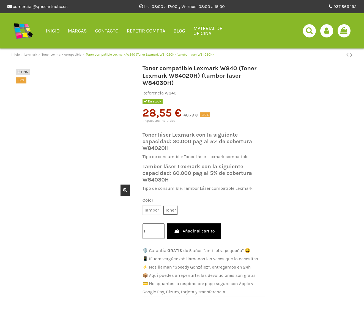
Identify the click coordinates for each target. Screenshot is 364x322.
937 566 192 (343, 6)
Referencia (153, 93)
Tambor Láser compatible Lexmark (218, 188)
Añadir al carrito (194, 231)
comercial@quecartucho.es (37, 6)
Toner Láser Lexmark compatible (216, 156)
